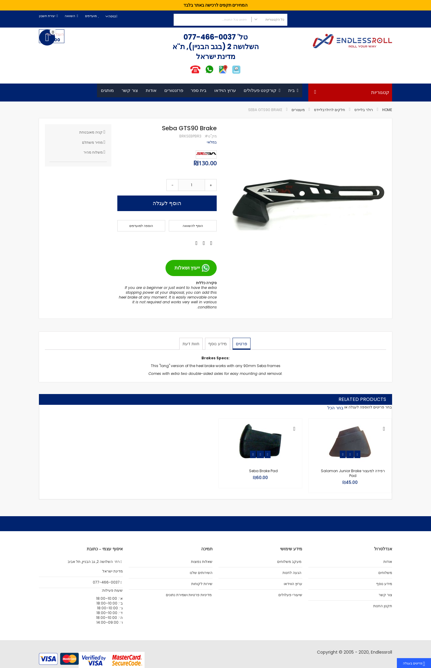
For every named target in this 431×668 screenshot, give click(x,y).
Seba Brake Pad (263, 470)
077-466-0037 (209, 37)
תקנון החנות (382, 606)
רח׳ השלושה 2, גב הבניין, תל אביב (95, 561)
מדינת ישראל (112, 571)
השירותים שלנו (201, 572)
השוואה (70, 16)
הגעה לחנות (292, 572)
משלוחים (385, 572)
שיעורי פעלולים (290, 595)
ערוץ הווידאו (293, 583)
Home (387, 109)
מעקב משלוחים (289, 561)
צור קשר (385, 595)
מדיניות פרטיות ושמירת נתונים (189, 595)
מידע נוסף (217, 343)
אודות (387, 561)
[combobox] (230, 20)
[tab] (241, 344)
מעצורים (298, 109)
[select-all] (335, 408)
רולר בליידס (363, 109)
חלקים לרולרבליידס (329, 109)
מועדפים (91, 16)
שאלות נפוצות (202, 561)
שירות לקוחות (202, 583)
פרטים (241, 343)
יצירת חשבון (47, 16)
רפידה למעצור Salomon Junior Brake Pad (353, 473)
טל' (242, 37)
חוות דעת (191, 343)
